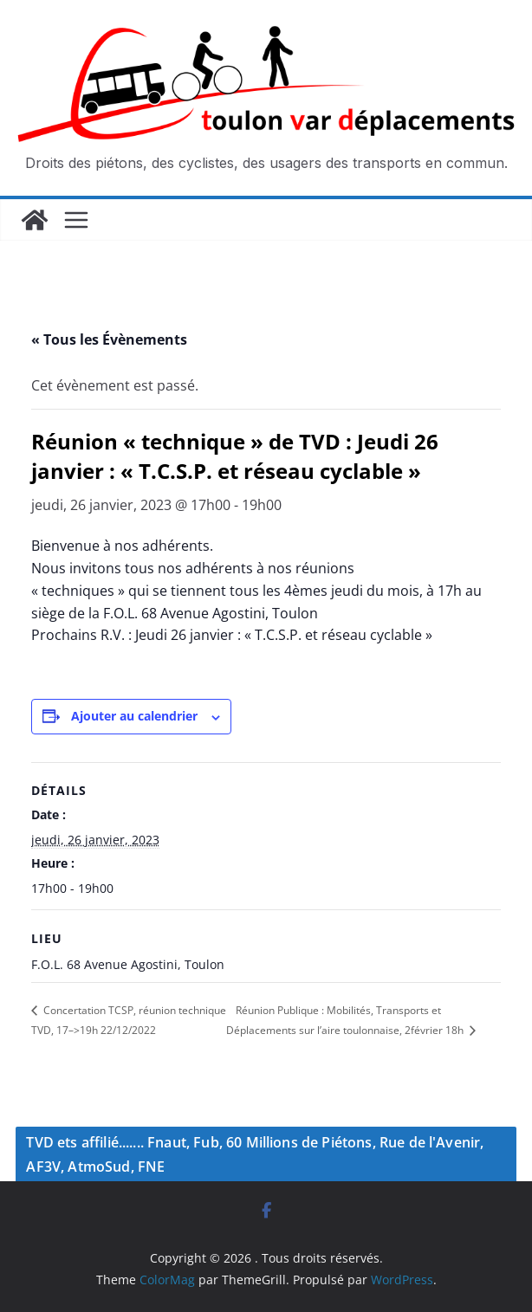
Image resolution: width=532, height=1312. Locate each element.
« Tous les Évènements (109, 339)
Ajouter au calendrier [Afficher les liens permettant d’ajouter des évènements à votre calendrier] (134, 716)
